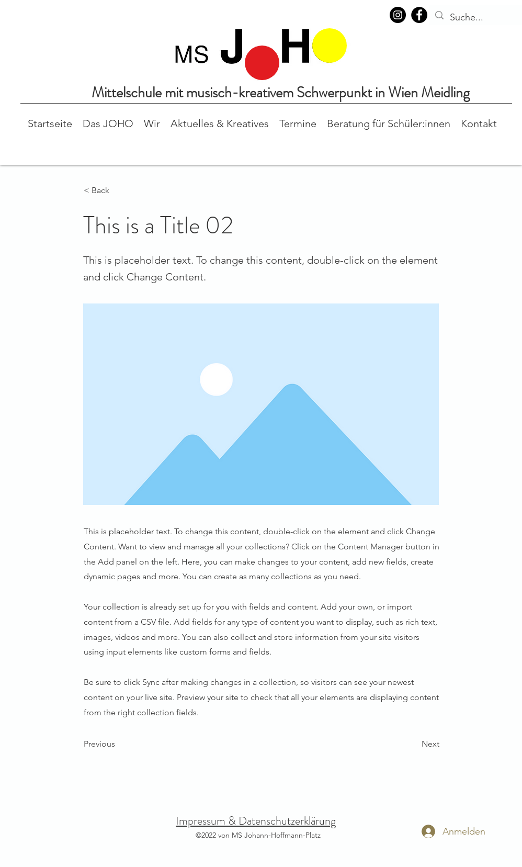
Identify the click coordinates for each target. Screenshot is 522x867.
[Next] (413, 744)
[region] (262, 63)
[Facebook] (419, 15)
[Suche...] (477, 17)
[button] (108, 122)
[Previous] (118, 744)
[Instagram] (398, 15)
